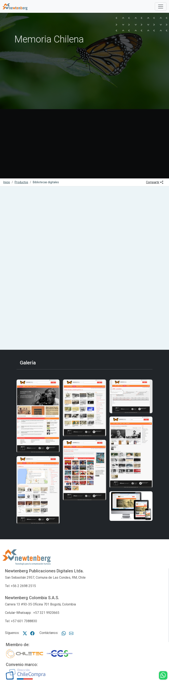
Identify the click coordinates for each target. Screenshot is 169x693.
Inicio (6, 182)
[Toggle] (160, 6)
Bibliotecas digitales (46, 182)
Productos (21, 182)
